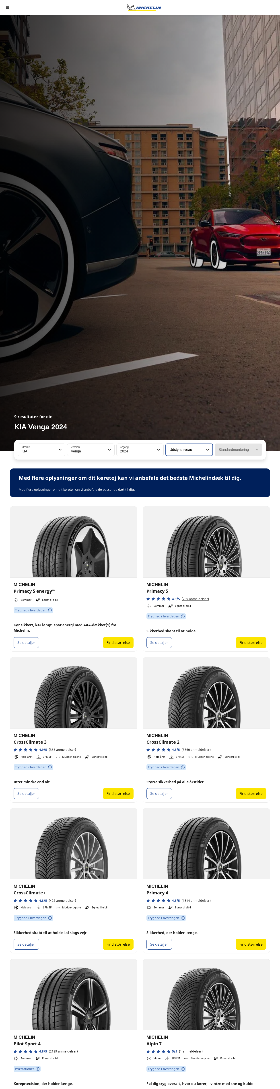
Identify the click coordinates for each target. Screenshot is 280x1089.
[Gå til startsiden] (144, 8)
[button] (60, 449)
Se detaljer (26, 642)
